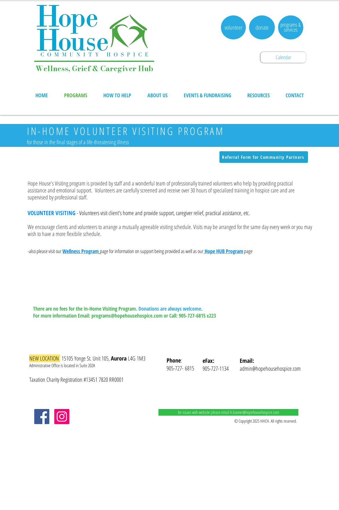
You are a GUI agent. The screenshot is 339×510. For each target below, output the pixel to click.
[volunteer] (233, 27)
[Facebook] (41, 416)
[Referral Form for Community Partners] (263, 157)
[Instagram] (61, 416)
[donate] (262, 27)
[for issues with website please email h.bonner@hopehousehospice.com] (228, 412)
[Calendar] (283, 57)
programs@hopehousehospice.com (127, 315)
